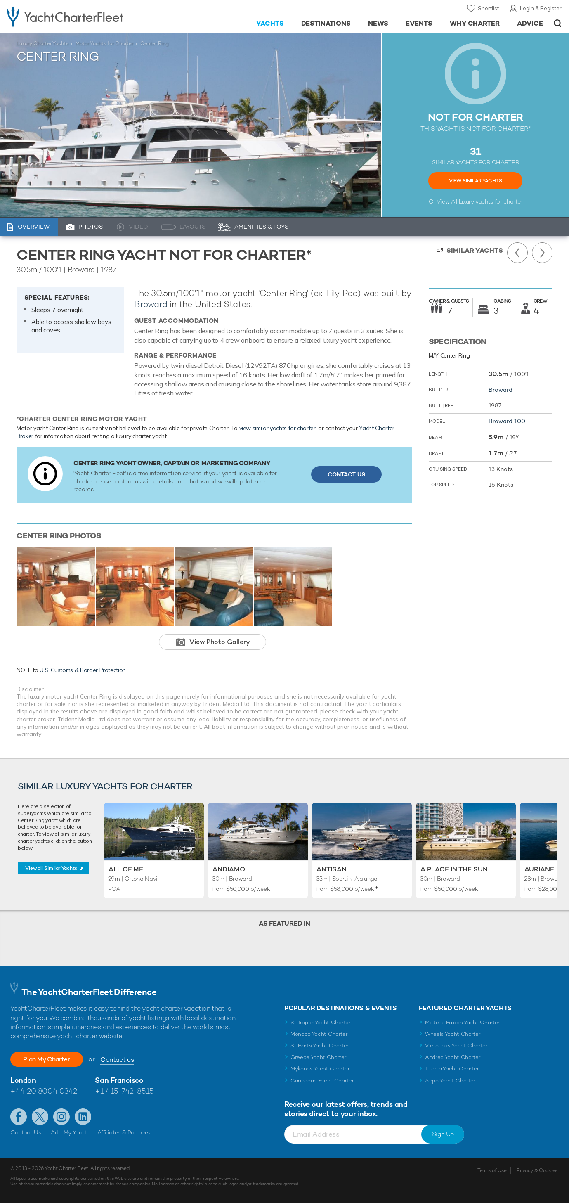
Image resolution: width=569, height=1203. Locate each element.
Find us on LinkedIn (83, 1116)
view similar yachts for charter (277, 428)
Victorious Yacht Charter (456, 1045)
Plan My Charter (49, 1059)
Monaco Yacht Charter (319, 1033)
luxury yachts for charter (490, 201)
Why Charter (475, 23)
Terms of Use (491, 1170)
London (23, 1080)
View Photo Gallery (219, 641)
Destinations (326, 23)
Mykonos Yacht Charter (319, 1068)
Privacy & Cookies (537, 1170)
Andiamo (228, 869)
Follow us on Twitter (40, 1116)
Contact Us (346, 474)
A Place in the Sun (454, 869)
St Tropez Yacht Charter (320, 1022)
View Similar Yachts (475, 181)
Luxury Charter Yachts (42, 43)
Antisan (331, 869)
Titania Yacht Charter (452, 1068)
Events (419, 23)
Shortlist (488, 8)
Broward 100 (507, 421)
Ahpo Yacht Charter (450, 1080)
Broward (151, 304)
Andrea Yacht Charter (453, 1057)
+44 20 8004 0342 (43, 1091)
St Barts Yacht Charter (319, 1045)
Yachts (270, 23)
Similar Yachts (474, 250)
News (378, 23)
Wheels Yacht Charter (453, 1033)
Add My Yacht (69, 1132)
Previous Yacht (517, 252)
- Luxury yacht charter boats (87, 16)
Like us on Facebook (18, 1116)
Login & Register (541, 8)
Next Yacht (542, 252)
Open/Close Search (558, 23)
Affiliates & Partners (123, 1132)
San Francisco (119, 1080)
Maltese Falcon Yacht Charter (462, 1022)
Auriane (539, 869)
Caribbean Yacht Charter (322, 1080)
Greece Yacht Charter (318, 1057)
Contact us (122, 1059)
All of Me (126, 869)
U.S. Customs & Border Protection (83, 670)
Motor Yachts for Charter (104, 43)
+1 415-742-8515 (124, 1091)
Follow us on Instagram (61, 1116)
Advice (530, 23)
